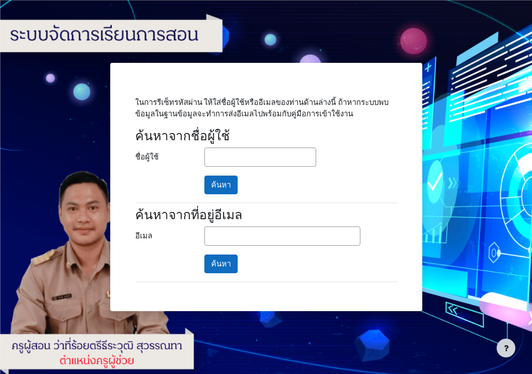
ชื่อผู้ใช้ (147, 157)
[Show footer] (506, 348)
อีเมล (143, 236)
